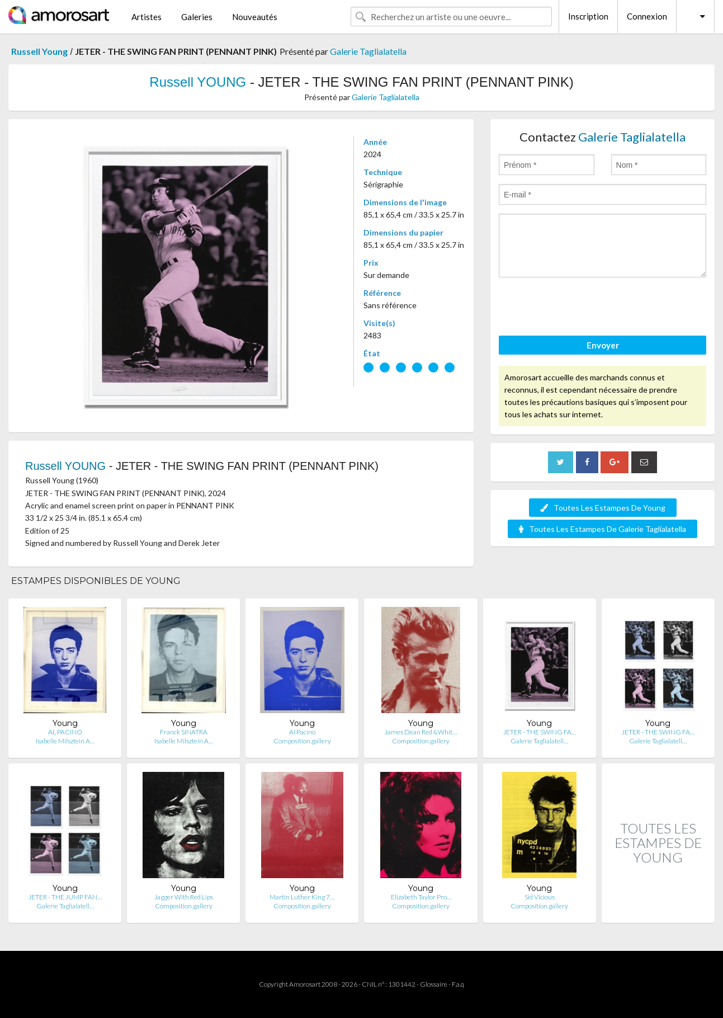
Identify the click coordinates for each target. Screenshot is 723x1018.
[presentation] (584, 308)
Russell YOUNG (197, 81)
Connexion (647, 16)
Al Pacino (302, 732)
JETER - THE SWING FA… (539, 732)
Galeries (196, 17)
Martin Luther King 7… (302, 897)
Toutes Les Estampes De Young (602, 507)
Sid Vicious (539, 897)
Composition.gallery (302, 741)
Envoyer (603, 345)
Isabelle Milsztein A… (65, 741)
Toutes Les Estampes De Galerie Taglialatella (602, 529)
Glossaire (433, 984)
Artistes (146, 17)
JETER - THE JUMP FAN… (65, 897)
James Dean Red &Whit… (421, 732)
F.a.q (458, 984)
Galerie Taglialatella (368, 51)
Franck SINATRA (183, 732)
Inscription (588, 16)
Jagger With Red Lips (183, 897)
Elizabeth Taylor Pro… (421, 897)
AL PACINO (65, 732)
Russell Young (39, 51)
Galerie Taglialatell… (539, 741)
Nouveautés (254, 17)
